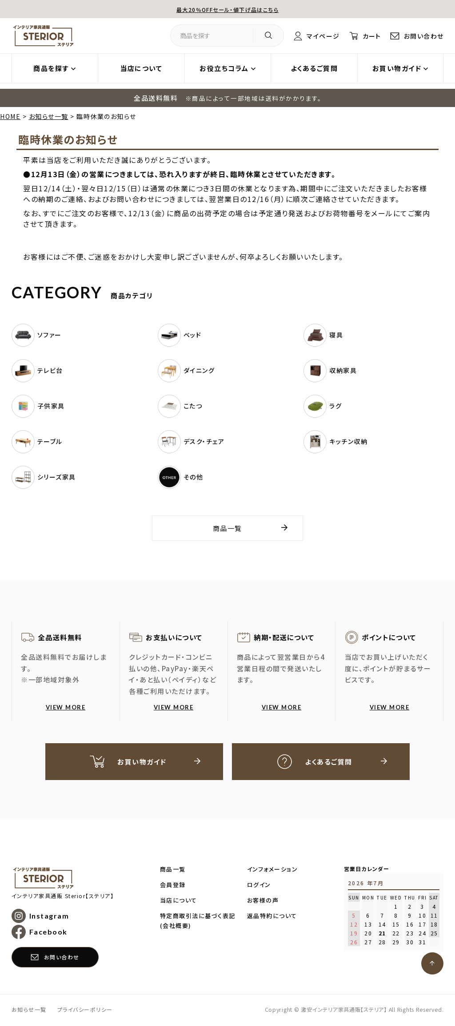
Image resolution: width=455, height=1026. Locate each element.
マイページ (318, 35)
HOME (10, 116)
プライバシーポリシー (85, 1010)
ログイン (259, 885)
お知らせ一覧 (48, 116)
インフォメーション (272, 870)
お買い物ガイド (397, 68)
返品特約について (272, 916)
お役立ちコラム (224, 68)
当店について (141, 68)
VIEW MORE (66, 707)
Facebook (48, 933)
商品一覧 (227, 528)
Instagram (49, 916)
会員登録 (173, 885)
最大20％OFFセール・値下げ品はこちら (227, 9)
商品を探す (51, 68)
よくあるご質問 (314, 68)
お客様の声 (263, 901)
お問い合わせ (422, 35)
